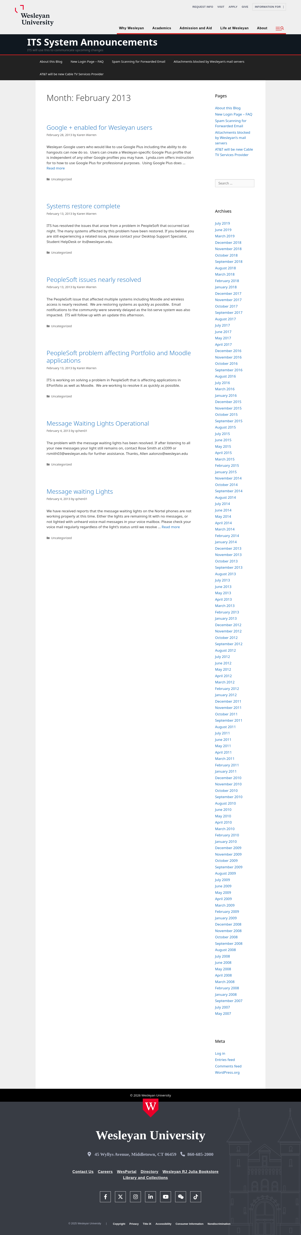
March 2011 (225, 758)
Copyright (119, 1223)
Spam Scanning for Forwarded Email (138, 61)
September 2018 (228, 261)
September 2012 (228, 643)
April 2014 (223, 522)
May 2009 (223, 892)
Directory (149, 1172)
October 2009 (226, 860)
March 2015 (225, 459)
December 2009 (228, 847)
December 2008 (228, 924)
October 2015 (226, 414)
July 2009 (222, 879)
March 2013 (225, 605)
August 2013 (225, 573)
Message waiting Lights (80, 491)
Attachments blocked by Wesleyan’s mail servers (209, 61)
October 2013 (226, 561)
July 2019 (222, 223)
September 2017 (228, 312)
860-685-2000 (200, 1154)
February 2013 (227, 612)
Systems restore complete (83, 206)
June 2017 (223, 331)
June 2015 (223, 440)
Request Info (203, 6)
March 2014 (225, 529)
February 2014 (227, 535)
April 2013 (223, 599)
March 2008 (225, 981)
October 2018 (226, 255)
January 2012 (226, 694)
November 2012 (228, 631)
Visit (220, 6)
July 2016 (222, 382)
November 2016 (228, 357)
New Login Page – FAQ (87, 61)
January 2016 (226, 395)
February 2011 (227, 765)
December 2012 (228, 624)
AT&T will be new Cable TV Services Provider (72, 74)
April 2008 (223, 975)
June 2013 (223, 586)
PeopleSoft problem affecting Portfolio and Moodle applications (119, 356)
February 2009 (227, 911)
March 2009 (225, 905)
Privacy (134, 1223)
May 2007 (223, 1013)
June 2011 (223, 739)
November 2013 (228, 554)
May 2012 (223, 669)
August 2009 (225, 873)
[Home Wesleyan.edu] (150, 1108)
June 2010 (223, 809)
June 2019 (223, 229)
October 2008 (226, 937)
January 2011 (226, 771)
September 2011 (228, 720)
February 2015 (227, 465)
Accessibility (163, 1223)
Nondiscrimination (219, 1223)
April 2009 (223, 898)
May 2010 (223, 816)
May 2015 (223, 446)
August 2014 (225, 497)
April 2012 (223, 675)
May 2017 (223, 338)
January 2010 (226, 841)
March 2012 (225, 682)
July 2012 (222, 656)
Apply (233, 6)
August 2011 (225, 726)
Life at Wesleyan (234, 28)
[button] (280, 28)
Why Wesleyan (131, 28)
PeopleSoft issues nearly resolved (94, 279)
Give (245, 6)
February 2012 (227, 688)
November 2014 (228, 478)
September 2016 (228, 370)
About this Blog (51, 61)
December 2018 (228, 242)
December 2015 (228, 401)
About (262, 28)
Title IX (147, 1223)
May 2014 (223, 516)
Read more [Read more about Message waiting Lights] (171, 526)
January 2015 (226, 471)
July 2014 (222, 503)
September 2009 (228, 867)
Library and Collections (145, 1178)
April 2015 (223, 452)
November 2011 (228, 707)
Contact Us (83, 1172)
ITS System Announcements (92, 42)
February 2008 (227, 988)
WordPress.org (227, 1072)
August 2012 (225, 650)
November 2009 (228, 854)
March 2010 (225, 828)
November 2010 (228, 784)
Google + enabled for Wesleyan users (99, 127)
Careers (105, 1172)
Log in (220, 1053)
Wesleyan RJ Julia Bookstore (191, 1172)
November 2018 (228, 248)
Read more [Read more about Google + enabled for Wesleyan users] (56, 168)
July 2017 (222, 325)
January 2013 (226, 618)
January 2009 (226, 918)
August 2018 (225, 268)
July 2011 (222, 733)
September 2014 (228, 490)
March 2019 (225, 236)
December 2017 (228, 293)
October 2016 (226, 363)
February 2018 (227, 280)
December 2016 (228, 350)
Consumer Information (189, 1223)
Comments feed (228, 1066)
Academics (161, 28)
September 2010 (228, 796)
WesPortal (126, 1172)
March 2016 (225, 389)
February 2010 (227, 835)
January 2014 (226, 541)
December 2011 (228, 701)
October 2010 (226, 790)
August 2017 (225, 319)
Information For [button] (269, 6)
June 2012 (223, 663)
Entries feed (225, 1059)
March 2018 (225, 274)
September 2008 (228, 943)
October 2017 (226, 306)
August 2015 (225, 427)
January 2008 (226, 994)
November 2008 (228, 930)
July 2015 (222, 433)
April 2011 (223, 752)
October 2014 (226, 484)
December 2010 (228, 777)
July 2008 (222, 956)
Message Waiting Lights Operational (98, 423)
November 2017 (228, 299)
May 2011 (223, 745)
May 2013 (223, 592)
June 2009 (223, 886)
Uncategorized (61, 179)
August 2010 (225, 803)
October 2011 (226, 714)
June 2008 (223, 962)
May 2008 (223, 969)
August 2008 (225, 949)
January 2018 (226, 287)
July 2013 (222, 580)
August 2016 (225, 376)
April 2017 (223, 344)
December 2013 (228, 548)
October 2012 (226, 637)
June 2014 (223, 510)
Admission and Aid (196, 28)
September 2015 (228, 420)
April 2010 (223, 822)
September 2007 (228, 1000)
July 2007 (222, 1007)
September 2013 (228, 567)
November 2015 (228, 408)
